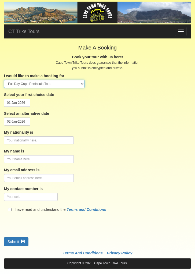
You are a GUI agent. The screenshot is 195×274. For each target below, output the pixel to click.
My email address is (21, 170)
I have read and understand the (57, 209)
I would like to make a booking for (34, 76)
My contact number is (23, 189)
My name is (14, 151)
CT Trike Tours (23, 31)
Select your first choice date (29, 94)
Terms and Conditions (86, 209)
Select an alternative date (26, 113)
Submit (16, 242)
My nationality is (18, 132)
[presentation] (45, 222)
